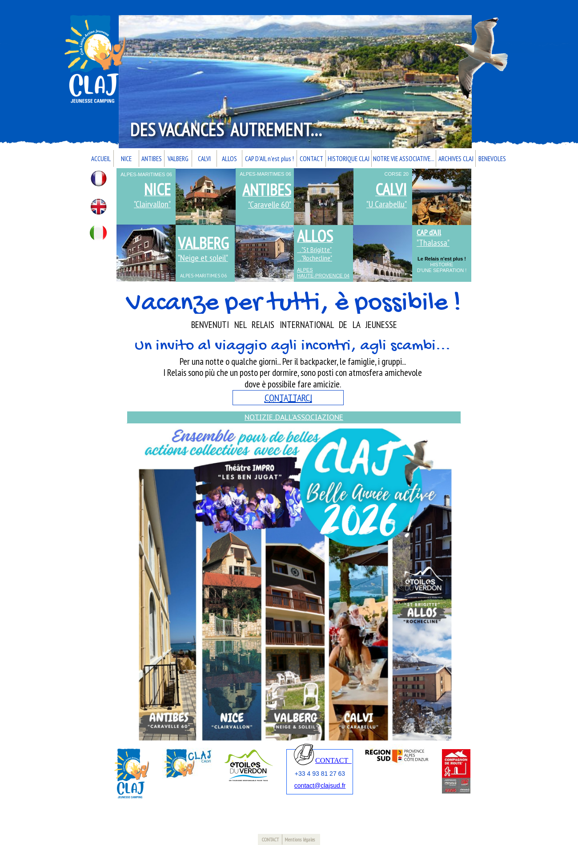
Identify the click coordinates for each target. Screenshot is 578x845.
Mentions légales (300, 839)
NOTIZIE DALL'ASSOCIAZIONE (294, 417)
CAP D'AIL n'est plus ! (269, 158)
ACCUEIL (101, 158)
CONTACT (311, 158)
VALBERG (178, 158)
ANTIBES (151, 158)
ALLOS (229, 158)
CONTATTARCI (288, 397)
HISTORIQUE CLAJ (348, 158)
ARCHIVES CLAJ (456, 158)
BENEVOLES (492, 158)
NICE (126, 158)
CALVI (204, 158)
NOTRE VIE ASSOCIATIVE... (403, 158)
